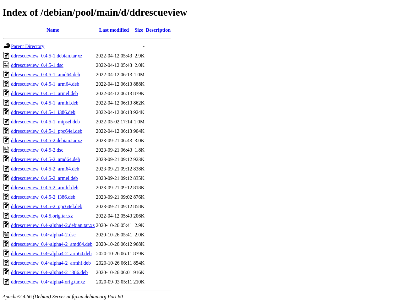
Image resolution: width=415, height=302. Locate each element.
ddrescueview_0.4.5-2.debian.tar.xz (46, 140)
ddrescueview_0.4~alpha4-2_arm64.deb (51, 253)
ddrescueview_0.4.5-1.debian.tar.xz (46, 55)
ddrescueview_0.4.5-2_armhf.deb (45, 187)
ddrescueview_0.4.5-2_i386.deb (43, 197)
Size (138, 30)
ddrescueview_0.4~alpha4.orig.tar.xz (48, 281)
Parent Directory (27, 46)
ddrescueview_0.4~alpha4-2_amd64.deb (51, 244)
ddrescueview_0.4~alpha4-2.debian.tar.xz (53, 225)
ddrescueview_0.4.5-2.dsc (37, 150)
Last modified (114, 30)
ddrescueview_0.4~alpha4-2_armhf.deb (51, 263)
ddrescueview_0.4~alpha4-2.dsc (43, 234)
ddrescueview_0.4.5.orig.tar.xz (42, 215)
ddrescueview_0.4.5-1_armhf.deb (45, 102)
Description (158, 30)
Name (52, 30)
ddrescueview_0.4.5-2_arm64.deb (45, 168)
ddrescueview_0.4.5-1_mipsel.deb (45, 121)
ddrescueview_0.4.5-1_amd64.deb (45, 74)
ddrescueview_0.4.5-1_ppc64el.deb (46, 131)
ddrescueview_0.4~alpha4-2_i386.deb (49, 272)
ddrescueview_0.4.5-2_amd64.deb (45, 159)
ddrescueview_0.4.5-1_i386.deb (43, 112)
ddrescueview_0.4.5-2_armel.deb (44, 178)
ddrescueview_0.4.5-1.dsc (37, 65)
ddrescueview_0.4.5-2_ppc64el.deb (46, 206)
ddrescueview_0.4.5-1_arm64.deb (45, 84)
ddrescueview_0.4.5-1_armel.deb (44, 93)
